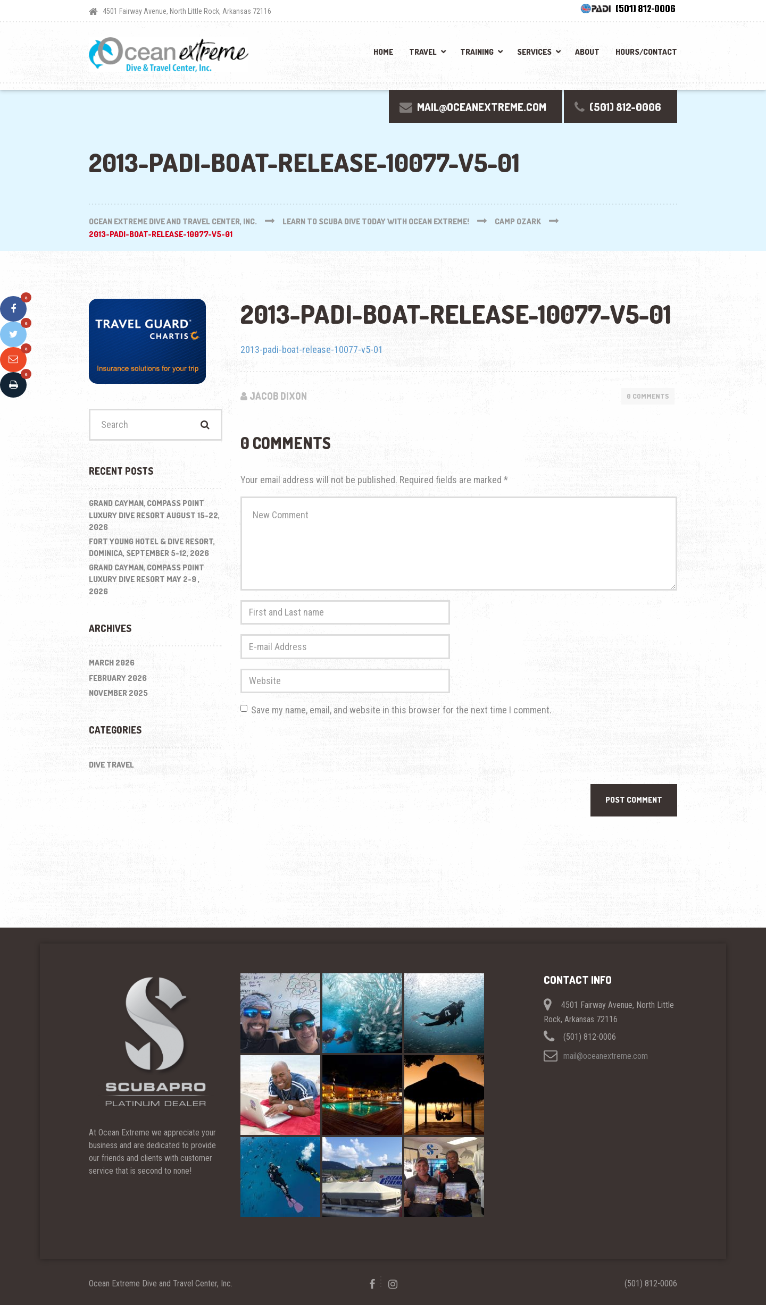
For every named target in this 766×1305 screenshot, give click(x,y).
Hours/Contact (646, 52)
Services (534, 52)
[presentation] (321, 752)
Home (383, 52)
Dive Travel (111, 765)
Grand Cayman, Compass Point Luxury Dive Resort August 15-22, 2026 (154, 515)
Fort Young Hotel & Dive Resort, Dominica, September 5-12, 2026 (152, 547)
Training (477, 52)
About (587, 52)
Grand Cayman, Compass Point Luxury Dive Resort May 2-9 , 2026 (146, 579)
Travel (423, 52)
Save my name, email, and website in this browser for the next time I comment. (401, 709)
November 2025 (118, 693)
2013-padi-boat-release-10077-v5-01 (311, 349)
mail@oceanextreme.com (605, 1056)
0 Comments (648, 396)
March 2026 (112, 663)
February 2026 (118, 678)
